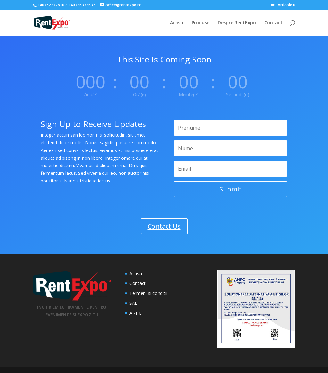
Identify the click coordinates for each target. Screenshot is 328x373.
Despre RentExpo (237, 23)
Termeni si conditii (148, 293)
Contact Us (164, 226)
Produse (200, 23)
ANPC (135, 313)
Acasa (176, 23)
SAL (133, 303)
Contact (273, 23)
